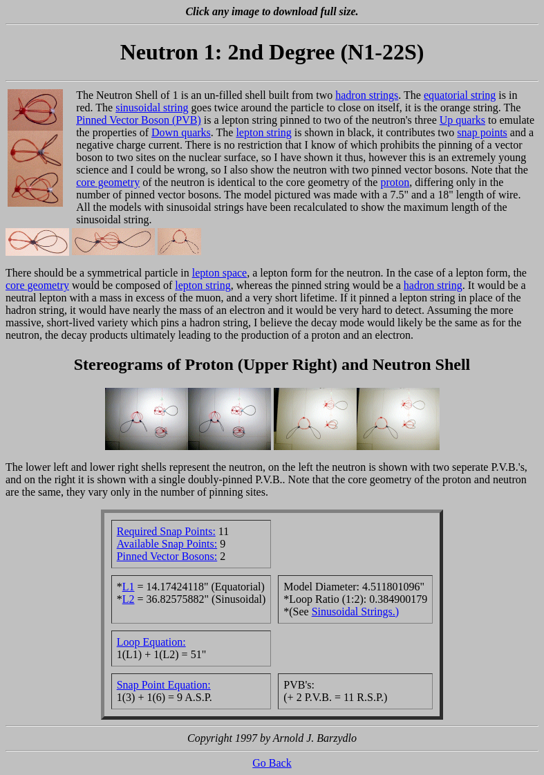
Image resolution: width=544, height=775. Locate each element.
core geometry (108, 182)
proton (394, 182)
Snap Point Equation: (164, 685)
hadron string (433, 285)
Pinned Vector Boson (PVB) (138, 120)
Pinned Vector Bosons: (167, 556)
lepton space (219, 273)
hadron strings (366, 95)
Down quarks (181, 132)
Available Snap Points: (167, 544)
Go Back (271, 763)
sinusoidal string (151, 107)
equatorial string (460, 95)
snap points (482, 132)
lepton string (263, 132)
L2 (128, 599)
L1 (128, 586)
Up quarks (462, 120)
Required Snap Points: (166, 531)
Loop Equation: (151, 642)
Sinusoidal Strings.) (355, 611)
